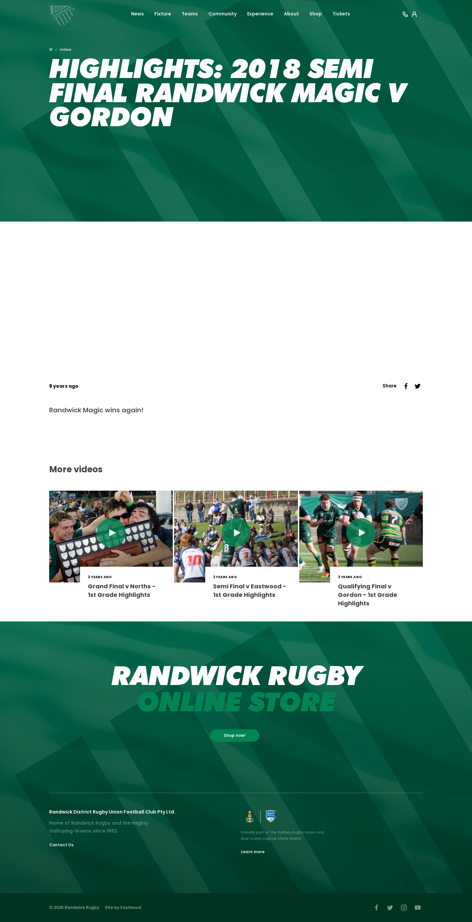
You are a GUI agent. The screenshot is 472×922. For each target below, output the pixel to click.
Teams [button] (190, 13)
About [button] (291, 13)
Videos (65, 49)
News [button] (137, 13)
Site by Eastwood (123, 907)
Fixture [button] (162, 13)
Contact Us (61, 845)
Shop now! (235, 735)
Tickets (341, 13)
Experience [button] (260, 13)
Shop (315, 13)
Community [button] (222, 13)
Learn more (253, 851)
